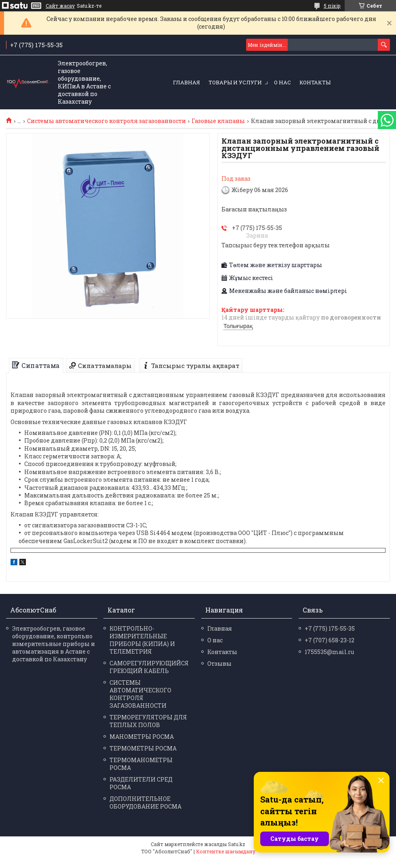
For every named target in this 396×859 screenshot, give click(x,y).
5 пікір (332, 5)
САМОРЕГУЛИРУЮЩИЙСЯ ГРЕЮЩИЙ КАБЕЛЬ (149, 667)
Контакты (315, 82)
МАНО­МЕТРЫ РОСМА (142, 736)
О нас (282, 82)
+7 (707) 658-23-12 (329, 640)
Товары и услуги (235, 82)
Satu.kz (236, 844)
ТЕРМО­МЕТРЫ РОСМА (143, 748)
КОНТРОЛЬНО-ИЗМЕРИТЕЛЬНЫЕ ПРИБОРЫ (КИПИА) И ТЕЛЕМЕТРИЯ (142, 640)
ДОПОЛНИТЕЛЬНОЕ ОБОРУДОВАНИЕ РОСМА (145, 802)
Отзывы (219, 663)
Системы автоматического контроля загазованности (106, 121)
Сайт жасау (60, 5)
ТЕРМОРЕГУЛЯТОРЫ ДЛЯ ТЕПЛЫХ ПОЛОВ (148, 721)
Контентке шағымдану (225, 851)
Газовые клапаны (218, 121)
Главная (186, 82)
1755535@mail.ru (329, 652)
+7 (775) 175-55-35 (330, 628)
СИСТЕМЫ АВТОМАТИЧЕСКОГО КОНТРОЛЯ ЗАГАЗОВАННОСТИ (140, 694)
